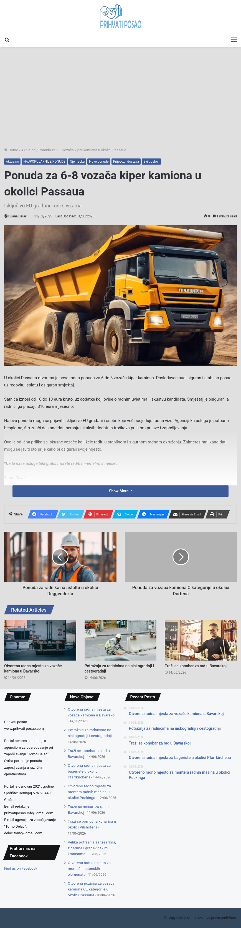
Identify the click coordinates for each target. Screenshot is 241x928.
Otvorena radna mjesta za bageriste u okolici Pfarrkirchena (89, 771)
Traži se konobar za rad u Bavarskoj (196, 666)
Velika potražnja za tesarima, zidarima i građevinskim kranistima (92, 848)
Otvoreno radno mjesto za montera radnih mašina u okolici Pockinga (89, 792)
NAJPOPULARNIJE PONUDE (44, 161)
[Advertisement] (120, 105)
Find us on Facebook (20, 868)
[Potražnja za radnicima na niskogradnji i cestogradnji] (121, 640)
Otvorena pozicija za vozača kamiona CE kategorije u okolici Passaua (91, 889)
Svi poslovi (151, 161)
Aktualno (28, 150)
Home (11, 150)
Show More (120, 491)
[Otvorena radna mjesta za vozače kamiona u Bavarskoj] (40, 640)
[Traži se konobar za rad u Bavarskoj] (201, 640)
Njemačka (77, 161)
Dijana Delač (17, 216)
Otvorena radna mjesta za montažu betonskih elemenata (89, 868)
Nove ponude (98, 161)
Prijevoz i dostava (126, 161)
